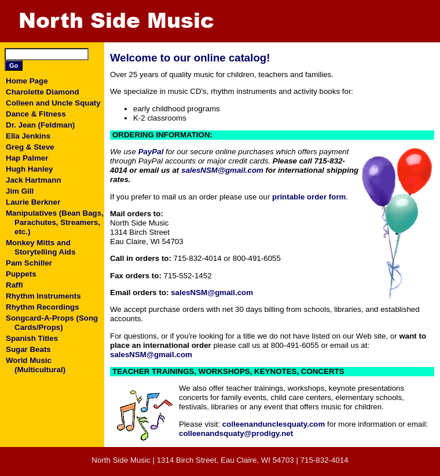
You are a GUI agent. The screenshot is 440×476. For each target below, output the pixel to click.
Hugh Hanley (29, 169)
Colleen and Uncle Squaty (53, 103)
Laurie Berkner (33, 202)
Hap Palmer (27, 158)
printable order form (309, 196)
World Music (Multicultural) (35, 365)
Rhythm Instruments (43, 296)
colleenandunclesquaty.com (273, 424)
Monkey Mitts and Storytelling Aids (40, 247)
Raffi (14, 285)
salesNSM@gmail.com (222, 170)
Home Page (27, 81)
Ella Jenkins (28, 136)
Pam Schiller (29, 263)
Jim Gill (20, 191)
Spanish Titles (32, 338)
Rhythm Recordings (42, 307)
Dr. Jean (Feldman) (40, 125)
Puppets (21, 274)
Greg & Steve (30, 147)
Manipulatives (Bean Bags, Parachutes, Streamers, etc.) (55, 222)
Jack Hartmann (33, 180)
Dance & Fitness (36, 114)
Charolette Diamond (42, 92)
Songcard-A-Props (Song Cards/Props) (52, 323)
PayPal (151, 151)
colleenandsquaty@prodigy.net (236, 433)
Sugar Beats (28, 349)
